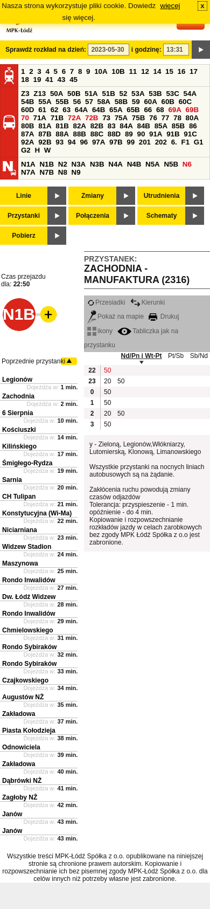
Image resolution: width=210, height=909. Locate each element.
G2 (26, 150)
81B (61, 126)
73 (106, 118)
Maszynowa (20, 563)
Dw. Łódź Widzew (28, 597)
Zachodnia (18, 396)
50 (107, 370)
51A (91, 93)
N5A (152, 164)
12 (145, 71)
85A (161, 126)
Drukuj (164, 316)
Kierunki (147, 302)
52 (124, 93)
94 (72, 142)
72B (91, 118)
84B (143, 126)
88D (114, 134)
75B (138, 118)
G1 (199, 142)
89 (129, 134)
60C (185, 102)
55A (44, 102)
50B (73, 93)
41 (49, 79)
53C (172, 93)
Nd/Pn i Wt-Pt (141, 356)
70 (25, 118)
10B (117, 71)
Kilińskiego (19, 446)
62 (55, 110)
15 (169, 71)
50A (56, 93)
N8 (62, 172)
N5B (171, 164)
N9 (76, 172)
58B (121, 102)
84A (126, 126)
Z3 (25, 93)
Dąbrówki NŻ (21, 780)
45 (73, 79)
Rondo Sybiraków (29, 647)
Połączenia (92, 215)
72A (74, 118)
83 (112, 126)
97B (115, 142)
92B (44, 142)
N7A (28, 172)
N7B (46, 172)
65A (115, 110)
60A (150, 102)
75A (121, 118)
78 (177, 118)
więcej (170, 6)
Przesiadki (106, 302)
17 (194, 71)
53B (155, 93)
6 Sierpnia (17, 413)
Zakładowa (18, 714)
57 (89, 102)
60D (27, 110)
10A (100, 71)
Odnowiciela (21, 747)
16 (182, 71)
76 (153, 118)
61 (42, 110)
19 (37, 79)
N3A (79, 164)
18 (25, 79)
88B (79, 134)
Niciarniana (19, 530)
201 (145, 142)
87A (27, 134)
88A (61, 134)
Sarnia (12, 480)
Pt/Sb (176, 356)
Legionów (17, 379)
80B (27, 126)
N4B (134, 164)
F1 (185, 142)
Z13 (39, 93)
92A (27, 142)
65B (133, 110)
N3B (97, 164)
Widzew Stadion (26, 546)
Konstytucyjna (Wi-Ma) (37, 513)
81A (44, 126)
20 (107, 381)
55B (61, 102)
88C (96, 134)
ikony (100, 331)
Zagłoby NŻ (19, 797)
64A (81, 110)
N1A (28, 164)
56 (77, 102)
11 (133, 71)
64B (98, 110)
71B (57, 118)
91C (190, 134)
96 (84, 142)
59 (136, 102)
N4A (115, 164)
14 (157, 71)
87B (44, 134)
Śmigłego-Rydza (27, 463)
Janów (12, 814)
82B (96, 126)
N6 (187, 164)
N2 (62, 164)
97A (98, 142)
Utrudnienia (162, 195)
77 (166, 118)
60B (168, 102)
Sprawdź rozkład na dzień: (45, 49)
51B (108, 93)
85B (178, 126)
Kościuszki (19, 429)
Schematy (161, 215)
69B (192, 110)
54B (27, 102)
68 (160, 110)
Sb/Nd (199, 356)
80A (192, 118)
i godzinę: (146, 49)
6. (174, 142)
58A (103, 102)
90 (141, 134)
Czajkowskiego (25, 680)
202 (161, 142)
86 (193, 126)
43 (62, 79)
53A (137, 93)
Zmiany (92, 195)
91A (155, 134)
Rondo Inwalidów (28, 580)
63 (66, 110)
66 (148, 110)
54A (190, 93)
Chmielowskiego (27, 630)
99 (131, 142)
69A (174, 110)
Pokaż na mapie (115, 316)
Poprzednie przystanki (33, 361)
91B (172, 134)
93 (59, 142)
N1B (46, 164)
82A (79, 126)
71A (39, 118)
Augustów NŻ (23, 697)
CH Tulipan (19, 496)
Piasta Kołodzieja (28, 730)
